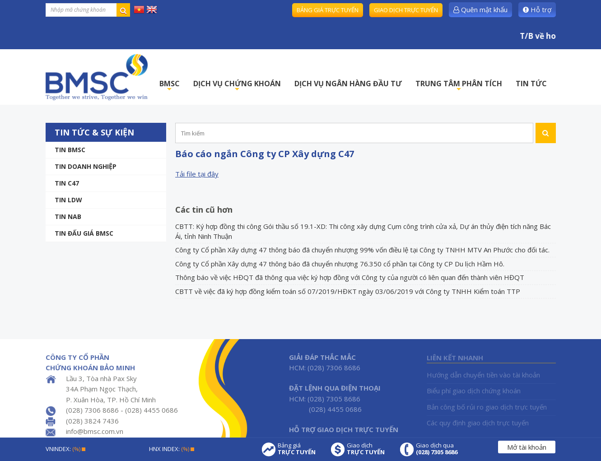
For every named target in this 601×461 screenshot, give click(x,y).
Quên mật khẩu (480, 9)
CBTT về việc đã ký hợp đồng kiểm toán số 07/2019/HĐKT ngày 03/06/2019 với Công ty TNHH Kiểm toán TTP (347, 291)
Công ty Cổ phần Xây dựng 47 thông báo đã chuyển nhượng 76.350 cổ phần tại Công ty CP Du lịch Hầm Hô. (339, 263)
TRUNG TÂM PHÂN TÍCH (458, 86)
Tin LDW (68, 200)
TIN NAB (68, 216)
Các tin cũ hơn (204, 209)
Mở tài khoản (526, 447)
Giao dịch (366, 449)
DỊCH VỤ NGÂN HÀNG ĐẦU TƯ (348, 83)
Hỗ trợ (537, 9)
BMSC (169, 86)
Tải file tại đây (197, 173)
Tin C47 (67, 183)
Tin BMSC (70, 149)
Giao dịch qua (436, 449)
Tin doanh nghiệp (85, 166)
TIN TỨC (531, 83)
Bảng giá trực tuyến (328, 10)
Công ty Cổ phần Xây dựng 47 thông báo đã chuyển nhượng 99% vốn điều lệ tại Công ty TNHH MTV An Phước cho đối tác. (362, 249)
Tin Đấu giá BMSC (84, 233)
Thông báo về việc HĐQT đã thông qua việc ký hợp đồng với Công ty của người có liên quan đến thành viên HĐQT (349, 277)
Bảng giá (297, 449)
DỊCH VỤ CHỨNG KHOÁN (237, 86)
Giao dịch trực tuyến (406, 10)
